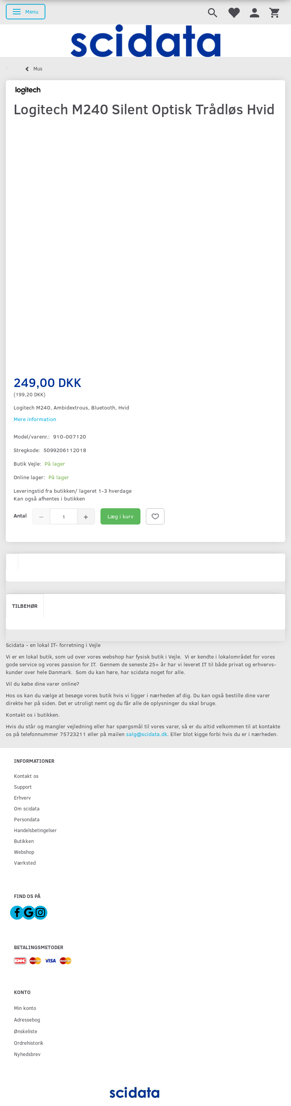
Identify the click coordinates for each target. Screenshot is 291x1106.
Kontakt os (26, 775)
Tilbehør (25, 605)
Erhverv (22, 797)
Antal (20, 515)
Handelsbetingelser (35, 830)
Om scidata (27, 808)
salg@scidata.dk (146, 734)
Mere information (35, 419)
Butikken (24, 841)
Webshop (24, 851)
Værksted (25, 862)
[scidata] (145, 40)
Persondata (27, 819)
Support (23, 786)
